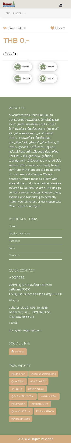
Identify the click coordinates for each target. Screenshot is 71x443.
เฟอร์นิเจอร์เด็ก (38, 381)
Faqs (12, 248)
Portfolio (14, 241)
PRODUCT (17, 13)
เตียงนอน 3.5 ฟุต (39, 404)
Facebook (17, 351)
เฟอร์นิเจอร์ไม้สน (48, 396)
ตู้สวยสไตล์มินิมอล (20, 411)
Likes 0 (58, 28)
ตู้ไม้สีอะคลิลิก (18, 374)
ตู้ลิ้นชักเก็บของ (36, 389)
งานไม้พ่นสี (17, 389)
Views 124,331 (14, 28)
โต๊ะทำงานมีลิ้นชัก (45, 411)
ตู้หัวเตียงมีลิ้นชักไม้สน (22, 396)
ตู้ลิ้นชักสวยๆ (18, 404)
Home (7, 13)
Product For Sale (19, 233)
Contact (14, 255)
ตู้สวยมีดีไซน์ (17, 381)
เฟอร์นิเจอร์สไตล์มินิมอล (43, 374)
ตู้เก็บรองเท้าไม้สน (20, 419)
